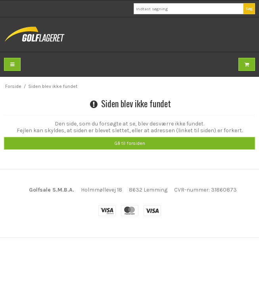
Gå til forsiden (129, 143)
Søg (249, 8)
